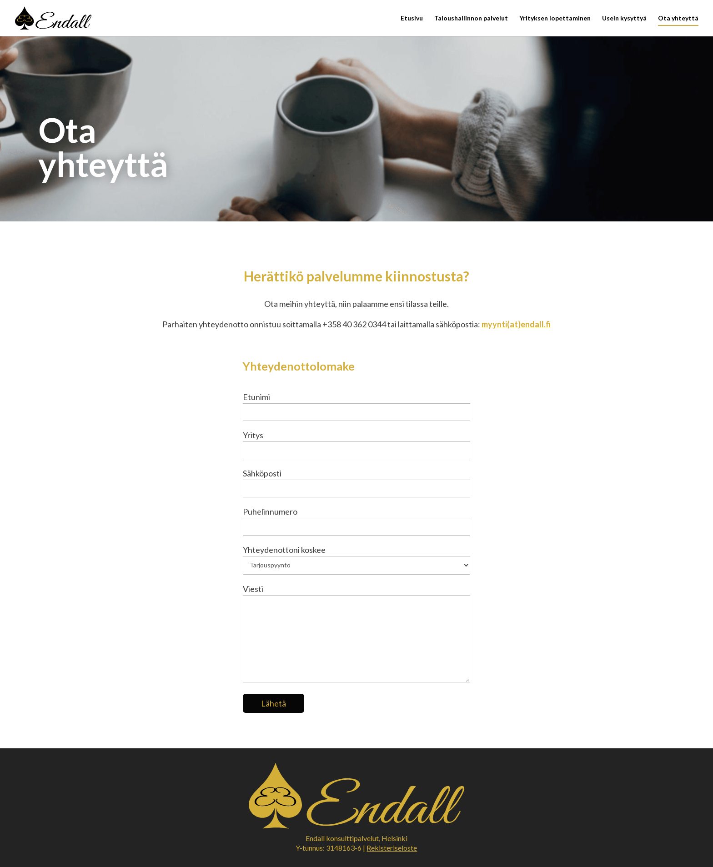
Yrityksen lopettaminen (555, 18)
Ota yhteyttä (678, 18)
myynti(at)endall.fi (516, 324)
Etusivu (412, 18)
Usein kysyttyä (624, 18)
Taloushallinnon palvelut (471, 18)
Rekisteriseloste (392, 847)
